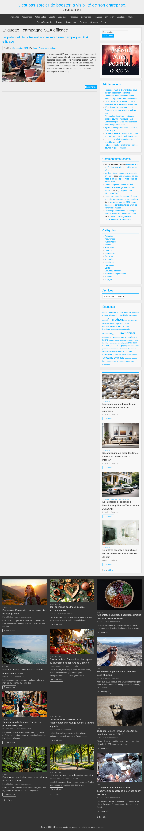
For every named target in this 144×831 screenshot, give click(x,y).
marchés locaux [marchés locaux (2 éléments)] (113, 343)
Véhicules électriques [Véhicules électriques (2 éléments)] (123, 361)
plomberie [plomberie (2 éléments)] (105, 349)
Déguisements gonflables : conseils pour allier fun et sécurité (122, 167)
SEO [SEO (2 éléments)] (114, 354)
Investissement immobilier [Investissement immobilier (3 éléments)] (122, 337)
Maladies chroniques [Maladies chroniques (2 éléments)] (127, 340)
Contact (104, 22)
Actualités (15, 17)
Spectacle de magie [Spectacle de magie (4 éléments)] (113, 357)
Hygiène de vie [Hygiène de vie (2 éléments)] (115, 334)
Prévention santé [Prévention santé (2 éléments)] (113, 349)
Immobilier (109, 17)
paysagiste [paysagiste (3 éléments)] (126, 346)
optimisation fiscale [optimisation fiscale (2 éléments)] (115, 346)
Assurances (27, 17)
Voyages (94, 22)
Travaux (83, 22)
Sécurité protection (45, 22)
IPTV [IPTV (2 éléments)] (135, 337)
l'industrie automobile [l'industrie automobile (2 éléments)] (115, 340)
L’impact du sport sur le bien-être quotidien (72, 775)
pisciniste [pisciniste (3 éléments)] (135, 346)
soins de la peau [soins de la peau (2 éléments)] (126, 354)
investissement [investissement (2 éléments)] (106, 337)
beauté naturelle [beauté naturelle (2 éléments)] (128, 320)
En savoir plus (9, 630)
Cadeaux (74, 17)
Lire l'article (108, 418)
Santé (130, 17)
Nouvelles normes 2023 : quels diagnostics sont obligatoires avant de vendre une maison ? (121, 205)
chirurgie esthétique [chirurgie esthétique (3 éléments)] (120, 323)
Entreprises (86, 17)
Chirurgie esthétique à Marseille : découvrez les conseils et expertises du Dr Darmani (118, 791)
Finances (98, 17)
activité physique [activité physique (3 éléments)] (124, 312)
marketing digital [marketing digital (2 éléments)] (123, 343)
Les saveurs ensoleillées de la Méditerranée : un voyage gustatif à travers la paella (72, 723)
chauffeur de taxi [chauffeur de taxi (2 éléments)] (107, 323)
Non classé (109, 265)
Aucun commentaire (47, 48)
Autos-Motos (40, 17)
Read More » (91, 87)
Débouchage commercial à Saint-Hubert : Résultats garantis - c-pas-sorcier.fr (120, 187)
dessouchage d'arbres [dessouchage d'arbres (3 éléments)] (111, 326)
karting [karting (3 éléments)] (105, 340)
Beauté (52, 17)
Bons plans (62, 17)
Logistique (121, 17)
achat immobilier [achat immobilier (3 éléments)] (109, 312)
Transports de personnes (66, 22)
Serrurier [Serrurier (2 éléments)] (118, 354)
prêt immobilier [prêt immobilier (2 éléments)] (123, 349)
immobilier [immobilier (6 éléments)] (127, 333)
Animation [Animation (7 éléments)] (115, 319)
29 (56, 795)
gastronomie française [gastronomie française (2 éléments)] (117, 329)
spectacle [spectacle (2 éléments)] (134, 354)
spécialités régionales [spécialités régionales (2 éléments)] (131, 358)
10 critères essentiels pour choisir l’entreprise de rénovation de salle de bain (120, 110)
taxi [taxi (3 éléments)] (103, 361)
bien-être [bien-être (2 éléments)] (135, 320)
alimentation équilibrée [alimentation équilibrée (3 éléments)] (118, 315)
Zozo (35, 48)
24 (104, 817)
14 (9, 800)
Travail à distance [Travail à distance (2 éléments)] (111, 361)
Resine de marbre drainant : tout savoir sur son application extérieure (119, 407)
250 (109, 570)
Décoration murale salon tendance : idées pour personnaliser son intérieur (120, 456)
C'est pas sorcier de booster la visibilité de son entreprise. (72, 5)
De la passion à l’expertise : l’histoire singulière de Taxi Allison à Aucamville (120, 505)
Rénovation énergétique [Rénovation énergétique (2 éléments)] (115, 351)
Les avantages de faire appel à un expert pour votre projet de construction (121, 179)
